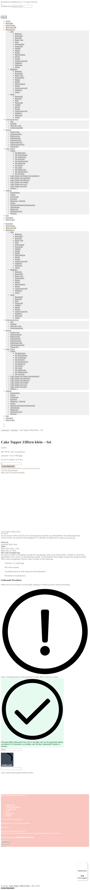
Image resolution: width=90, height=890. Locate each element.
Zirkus (17, 67)
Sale (7, 215)
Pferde (17, 57)
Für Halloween (20, 170)
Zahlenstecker (15, 138)
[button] (20, 468)
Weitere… (14, 188)
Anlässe (9, 190)
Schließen (5, 841)
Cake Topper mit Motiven (19, 180)
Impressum (10, 813)
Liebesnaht (5, 430)
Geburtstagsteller (16, 128)
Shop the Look (15, 126)
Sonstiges (14, 430)
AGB (8, 811)
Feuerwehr (19, 46)
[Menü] (86, 863)
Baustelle (18, 38)
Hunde (17, 53)
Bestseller (9, 23)
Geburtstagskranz (12, 119)
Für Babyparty (20, 153)
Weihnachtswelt (16, 211)
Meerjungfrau (20, 55)
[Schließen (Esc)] (9, 844)
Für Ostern (19, 165)
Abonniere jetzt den (17, 837)
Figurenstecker (15, 140)
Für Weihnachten (21, 172)
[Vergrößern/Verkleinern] (2, 844)
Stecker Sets (14, 132)
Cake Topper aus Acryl (18, 184)
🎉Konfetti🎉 (11, 27)
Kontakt (9, 815)
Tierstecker (14, 147)
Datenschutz (10, 805)
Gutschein (9, 218)
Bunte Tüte (19, 40)
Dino (17, 42)
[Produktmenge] (11, 464)
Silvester (13, 213)
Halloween (14, 209)
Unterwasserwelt (21, 61)
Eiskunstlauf (19, 44)
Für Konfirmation (21, 161)
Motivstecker (15, 136)
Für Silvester (19, 174)
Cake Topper (10, 149)
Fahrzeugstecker (16, 142)
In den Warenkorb (8, 466)
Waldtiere (18, 63)
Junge (12, 94)
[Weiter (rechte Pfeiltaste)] (4, 846)
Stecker (8, 130)
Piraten (17, 59)
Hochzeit (13, 199)
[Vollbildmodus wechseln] (4, 844)
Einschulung (10, 25)
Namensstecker (16, 134)
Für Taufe (18, 167)
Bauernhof (19, 36)
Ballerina (18, 34)
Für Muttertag (20, 163)
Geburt (12, 195)
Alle (12, 32)
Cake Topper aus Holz (18, 186)
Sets (11, 121)
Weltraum (18, 65)
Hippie (17, 50)
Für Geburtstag (20, 157)
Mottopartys (10, 230)
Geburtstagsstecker (17, 144)
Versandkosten (19, 452)
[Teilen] (6, 844)
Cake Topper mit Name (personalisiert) (24, 176)
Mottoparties (10, 30)
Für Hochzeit (20, 159)
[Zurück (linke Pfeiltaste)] (2, 846)
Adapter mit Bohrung (67, 538)
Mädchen (13, 69)
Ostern (12, 203)
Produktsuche (6, 6)
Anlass (12, 151)
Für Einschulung (21, 155)
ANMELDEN (7, 759)
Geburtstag (14, 197)
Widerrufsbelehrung (13, 807)
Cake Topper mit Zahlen (19, 182)
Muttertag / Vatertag (17, 201)
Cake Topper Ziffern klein (10, 531)
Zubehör (13, 124)
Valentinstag (14, 207)
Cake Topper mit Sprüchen (20, 178)
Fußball (18, 48)
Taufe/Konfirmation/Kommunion (22, 205)
